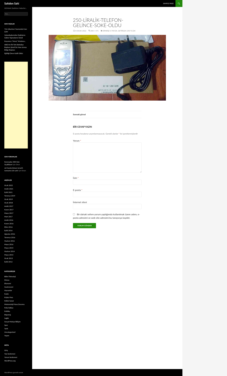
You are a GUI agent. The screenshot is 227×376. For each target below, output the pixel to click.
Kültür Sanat (9, 301)
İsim (76, 177)
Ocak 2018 (8, 203)
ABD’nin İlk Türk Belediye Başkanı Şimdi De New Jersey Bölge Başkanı (15, 47)
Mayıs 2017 (8, 213)
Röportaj (7, 315)
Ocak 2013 (8, 258)
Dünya (6, 280)
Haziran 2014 (9, 251)
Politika (7, 311)
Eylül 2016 (8, 230)
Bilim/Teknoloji (10, 276)
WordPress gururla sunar (13, 372)
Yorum (77, 140)
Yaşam (6, 335)
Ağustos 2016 (9, 234)
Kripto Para (8, 297)
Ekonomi (7, 283)
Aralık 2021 (8, 189)
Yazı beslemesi (9, 354)
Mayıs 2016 (8, 244)
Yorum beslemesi (10, 357)
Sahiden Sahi (11, 3)
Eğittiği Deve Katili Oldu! (13, 53)
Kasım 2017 (8, 210)
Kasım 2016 (8, 223)
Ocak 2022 (8, 185)
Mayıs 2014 (8, 255)
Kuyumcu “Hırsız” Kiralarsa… (15, 41)
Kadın (6, 294)
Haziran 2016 (9, 241)
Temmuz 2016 (9, 237)
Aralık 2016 (8, 220)
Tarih (6, 329)
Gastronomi (8, 287)
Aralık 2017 (8, 206)
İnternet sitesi (80, 202)
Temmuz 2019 (9, 196)
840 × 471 (95, 31)
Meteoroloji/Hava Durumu (14, 304)
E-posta (77, 190)
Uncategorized (9, 332)
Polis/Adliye (8, 308)
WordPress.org (9, 361)
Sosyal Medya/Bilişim (12, 322)
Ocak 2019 (8, 199)
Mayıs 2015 (8, 248)
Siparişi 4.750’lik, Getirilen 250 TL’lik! (119, 31)
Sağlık (6, 318)
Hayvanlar (8, 290)
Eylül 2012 (8, 262)
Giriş (6, 350)
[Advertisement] (16, 105)
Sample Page (168, 3)
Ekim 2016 (8, 227)
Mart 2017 (8, 216)
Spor (6, 325)
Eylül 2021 (8, 192)
